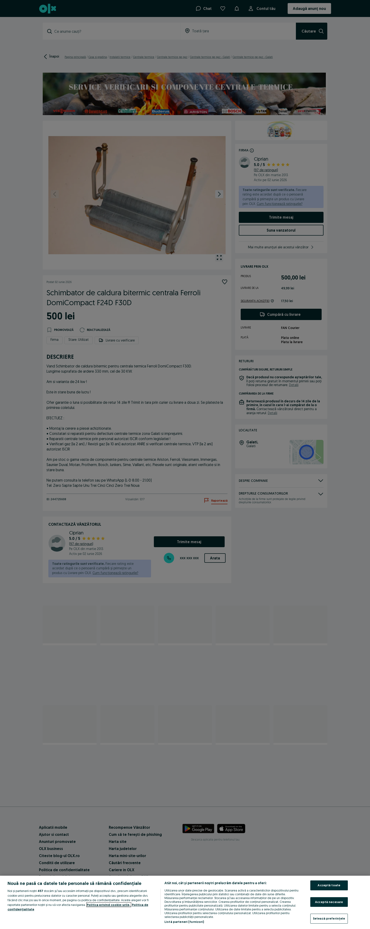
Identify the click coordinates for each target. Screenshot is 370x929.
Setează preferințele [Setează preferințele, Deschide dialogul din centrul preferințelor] (329, 918)
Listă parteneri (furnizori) (184, 922)
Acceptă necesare (329, 902)
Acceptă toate (329, 885)
